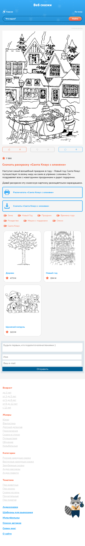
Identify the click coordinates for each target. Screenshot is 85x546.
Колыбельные (10, 445)
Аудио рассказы (11, 469)
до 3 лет (7, 392)
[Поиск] (42, 18)
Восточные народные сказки (18, 461)
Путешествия (10, 438)
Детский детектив (12, 427)
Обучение (8, 442)
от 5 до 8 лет (9, 400)
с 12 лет (7, 407)
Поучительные (11, 496)
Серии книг (9, 528)
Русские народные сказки (17, 457)
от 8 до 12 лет (10, 403)
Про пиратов (9, 499)
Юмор (6, 419)
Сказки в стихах (11, 434)
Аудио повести (11, 472)
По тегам (78, 12)
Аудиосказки (10, 507)
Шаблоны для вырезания (18, 512)
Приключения (10, 430)
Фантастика (9, 423)
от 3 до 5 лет (9, 396)
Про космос (9, 488)
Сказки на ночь (11, 492)
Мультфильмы (11, 517)
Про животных (10, 484)
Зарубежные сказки (13, 465)
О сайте (7, 533)
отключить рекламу (77, 28)
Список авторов (12, 523)
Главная (9, 12)
